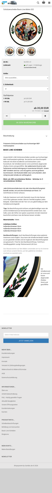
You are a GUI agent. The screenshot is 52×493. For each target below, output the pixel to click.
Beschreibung (8, 136)
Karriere (4, 412)
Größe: (5, 73)
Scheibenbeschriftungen (10, 423)
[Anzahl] (26, 115)
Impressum (6, 357)
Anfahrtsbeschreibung (9, 394)
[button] (6, 115)
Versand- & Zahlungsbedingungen (13, 365)
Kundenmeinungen (8, 353)
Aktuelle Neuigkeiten (9, 401)
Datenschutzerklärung (9, 377)
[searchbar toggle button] (38, 3)
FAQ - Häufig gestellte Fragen (12, 397)
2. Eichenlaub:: (8, 84)
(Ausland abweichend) (30, 67)
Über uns (5, 390)
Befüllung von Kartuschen (11, 427)
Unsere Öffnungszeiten (10, 405)
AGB (3, 373)
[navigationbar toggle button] (49, 3)
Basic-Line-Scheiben (9, 431)
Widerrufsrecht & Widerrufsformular (14, 369)
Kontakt (4, 361)
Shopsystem (18, 466)
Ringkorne (5, 434)
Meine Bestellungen (8, 449)
